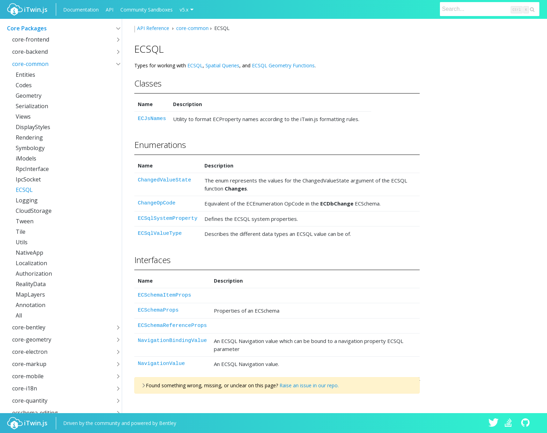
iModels (26, 158)
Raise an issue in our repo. (309, 385)
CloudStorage (34, 211)
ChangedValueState (164, 180)
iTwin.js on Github (526, 423)
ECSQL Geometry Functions (283, 65)
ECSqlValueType (160, 234)
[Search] (489, 9)
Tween (24, 221)
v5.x (184, 9)
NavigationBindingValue (172, 341)
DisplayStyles (33, 127)
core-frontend (30, 39)
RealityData (31, 284)
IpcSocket (28, 179)
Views (23, 116)
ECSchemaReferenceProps (172, 326)
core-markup (29, 364)
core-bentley (28, 327)
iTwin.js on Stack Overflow (510, 423)
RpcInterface (32, 169)
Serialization (32, 106)
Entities (25, 75)
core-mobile (28, 376)
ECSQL (24, 190)
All (19, 315)
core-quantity (29, 400)
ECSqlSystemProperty (167, 219)
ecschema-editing (35, 413)
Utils (22, 242)
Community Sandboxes (146, 9)
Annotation (30, 305)
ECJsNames (152, 119)
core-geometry (31, 339)
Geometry (29, 95)
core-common (30, 64)
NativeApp (29, 252)
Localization (31, 263)
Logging (27, 200)
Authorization (34, 273)
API (109, 9)
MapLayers (30, 294)
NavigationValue (161, 364)
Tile (20, 232)
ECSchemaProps (158, 310)
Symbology (30, 148)
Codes (24, 85)
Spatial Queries (222, 65)
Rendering (29, 137)
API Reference (154, 28)
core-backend (30, 51)
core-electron (29, 352)
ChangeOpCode (156, 203)
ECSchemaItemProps (164, 295)
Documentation (81, 9)
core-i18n (24, 388)
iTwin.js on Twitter (493, 423)
